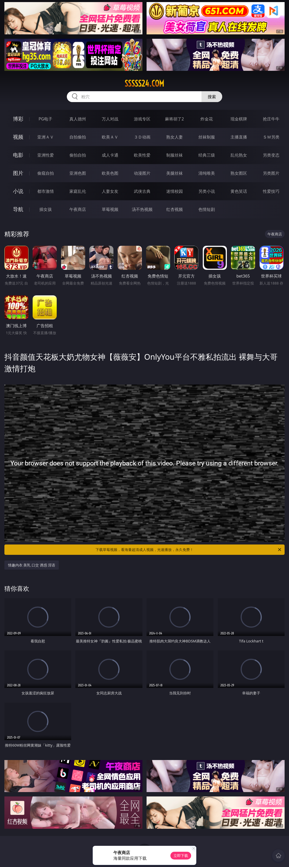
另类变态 (271, 155)
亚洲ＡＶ (45, 137)
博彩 (18, 118)
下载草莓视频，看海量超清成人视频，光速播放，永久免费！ (189, 550)
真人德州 (77, 119)
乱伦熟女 (238, 155)
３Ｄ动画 (142, 137)
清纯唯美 (206, 173)
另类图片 (271, 173)
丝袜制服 (206, 137)
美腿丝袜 (174, 173)
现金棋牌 (238, 119)
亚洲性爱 (45, 155)
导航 (18, 209)
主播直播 (238, 137)
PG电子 (45, 119)
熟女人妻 (174, 137)
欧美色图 (110, 173)
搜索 (212, 96)
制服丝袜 (174, 155)
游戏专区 (142, 119)
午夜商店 (77, 209)
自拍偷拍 (77, 137)
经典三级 (206, 155)
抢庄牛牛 (271, 119)
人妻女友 (110, 191)
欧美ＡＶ (110, 137)
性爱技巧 (271, 191)
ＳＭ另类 (271, 137)
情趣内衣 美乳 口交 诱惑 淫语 (31, 565)
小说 (18, 191)
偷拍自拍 (77, 155)
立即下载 (181, 855)
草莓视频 (110, 209)
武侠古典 (142, 191)
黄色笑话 (238, 191)
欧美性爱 (142, 155)
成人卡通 (110, 155)
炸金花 (206, 119)
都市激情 (45, 191)
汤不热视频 (142, 209)
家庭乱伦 (77, 191)
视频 (18, 136)
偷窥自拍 (45, 173)
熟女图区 (238, 173)
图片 (18, 173)
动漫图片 (142, 173)
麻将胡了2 (174, 119)
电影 (18, 154)
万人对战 (110, 119)
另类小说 (206, 191)
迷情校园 (174, 191)
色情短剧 (206, 209)
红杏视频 (174, 209)
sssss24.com (144, 83)
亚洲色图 (77, 173)
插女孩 (45, 209)
